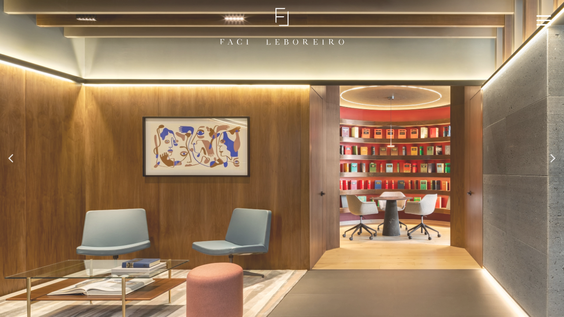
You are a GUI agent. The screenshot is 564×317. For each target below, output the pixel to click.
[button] (11, 158)
